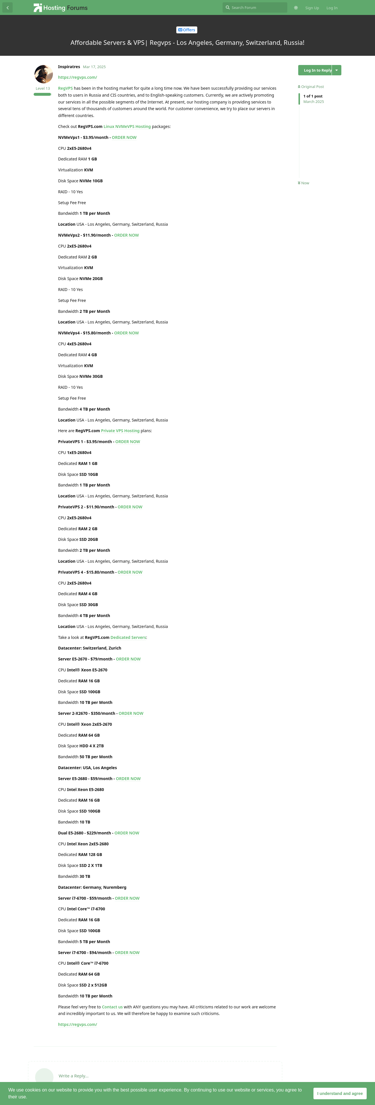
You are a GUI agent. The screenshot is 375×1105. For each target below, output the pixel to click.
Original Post (311, 86)
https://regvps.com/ (77, 77)
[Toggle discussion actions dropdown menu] (336, 70)
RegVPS (65, 88)
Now (303, 182)
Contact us (112, 1007)
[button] (29, 1097)
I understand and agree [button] (340, 1093)
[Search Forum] (255, 7)
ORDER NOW (124, 137)
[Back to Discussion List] (7, 7)
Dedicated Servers (128, 637)
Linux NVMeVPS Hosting (127, 126)
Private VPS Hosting (120, 430)
